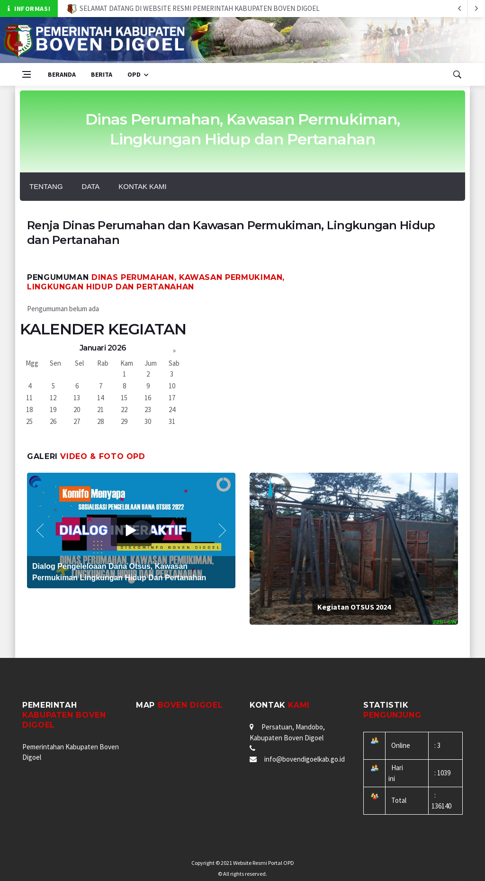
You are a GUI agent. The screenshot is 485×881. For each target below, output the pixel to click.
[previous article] (476, 8)
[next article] (459, 8)
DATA (91, 186)
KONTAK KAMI (142, 186)
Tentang (46, 186)
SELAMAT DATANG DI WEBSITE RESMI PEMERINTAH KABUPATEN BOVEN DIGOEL (193, 8)
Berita (101, 74)
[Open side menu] (26, 74)
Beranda (62, 74)
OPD (134, 74)
